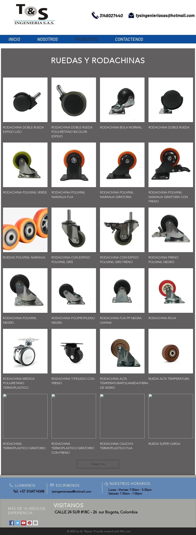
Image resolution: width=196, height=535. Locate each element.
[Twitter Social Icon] (17, 523)
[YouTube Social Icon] (23, 523)
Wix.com (125, 531)
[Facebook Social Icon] (11, 523)
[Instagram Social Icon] (35, 523)
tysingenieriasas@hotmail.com (165, 15)
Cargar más (98, 464)
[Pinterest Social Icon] (29, 523)
